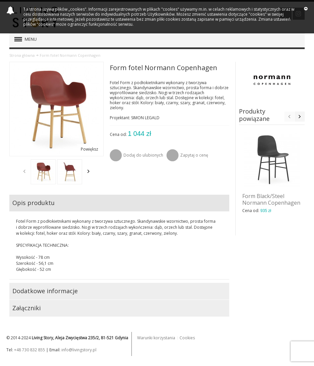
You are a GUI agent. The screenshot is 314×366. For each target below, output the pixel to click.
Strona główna (22, 55)
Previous (24, 171)
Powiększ (89, 149)
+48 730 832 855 (29, 350)
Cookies (187, 338)
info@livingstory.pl (78, 350)
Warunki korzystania (156, 338)
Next (88, 171)
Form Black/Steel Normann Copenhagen (271, 199)
